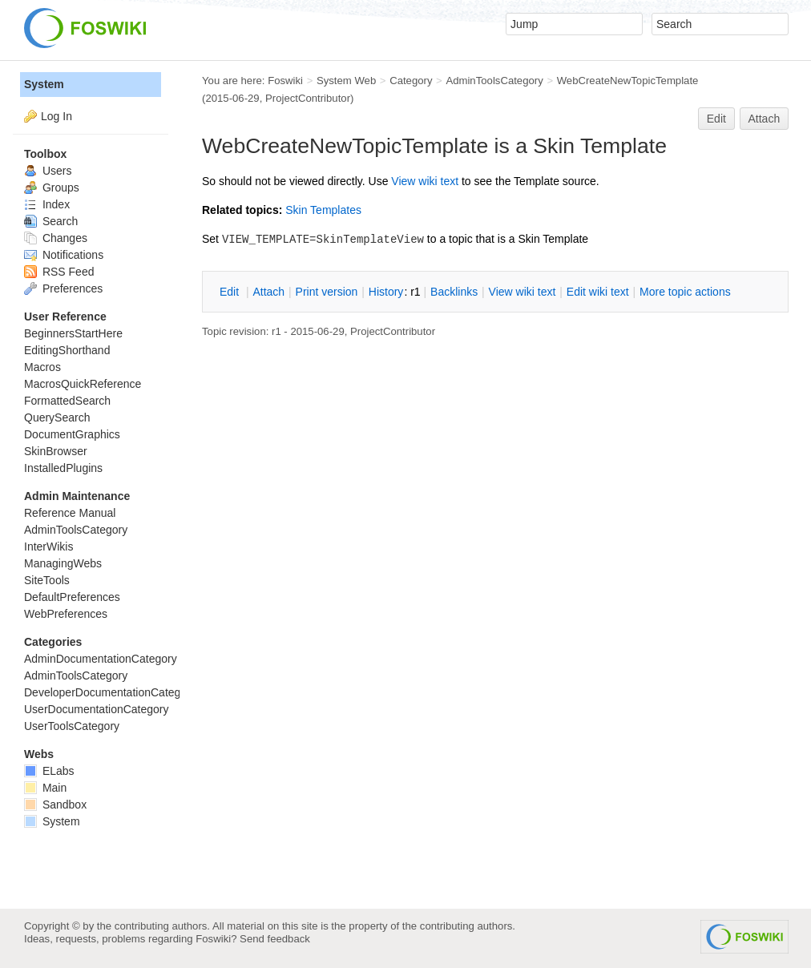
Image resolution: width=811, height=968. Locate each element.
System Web (346, 81)
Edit (716, 118)
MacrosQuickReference (82, 383)
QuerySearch (57, 417)
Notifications (63, 254)
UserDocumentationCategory (96, 709)
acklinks (454, 291)
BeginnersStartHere (73, 333)
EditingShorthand (67, 350)
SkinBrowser (55, 451)
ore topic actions (685, 291)
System (44, 84)
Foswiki (285, 81)
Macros (42, 367)
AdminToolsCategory (494, 81)
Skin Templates (323, 210)
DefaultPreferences (72, 597)
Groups (51, 187)
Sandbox (55, 804)
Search (51, 221)
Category (410, 81)
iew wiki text (424, 181)
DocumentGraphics (72, 434)
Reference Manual (69, 512)
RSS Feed (59, 271)
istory (386, 291)
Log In (56, 116)
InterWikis (48, 546)
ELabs (49, 770)
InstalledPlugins (63, 468)
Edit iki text (598, 291)
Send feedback (275, 939)
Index (47, 204)
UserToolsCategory (71, 726)
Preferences (63, 288)
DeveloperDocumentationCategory (110, 692)
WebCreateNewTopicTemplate (628, 81)
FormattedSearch (67, 400)
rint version (327, 291)
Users (47, 170)
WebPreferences (65, 613)
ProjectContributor (307, 98)
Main (45, 787)
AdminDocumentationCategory (100, 658)
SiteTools (47, 580)
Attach (764, 118)
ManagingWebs (63, 563)
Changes (55, 238)
